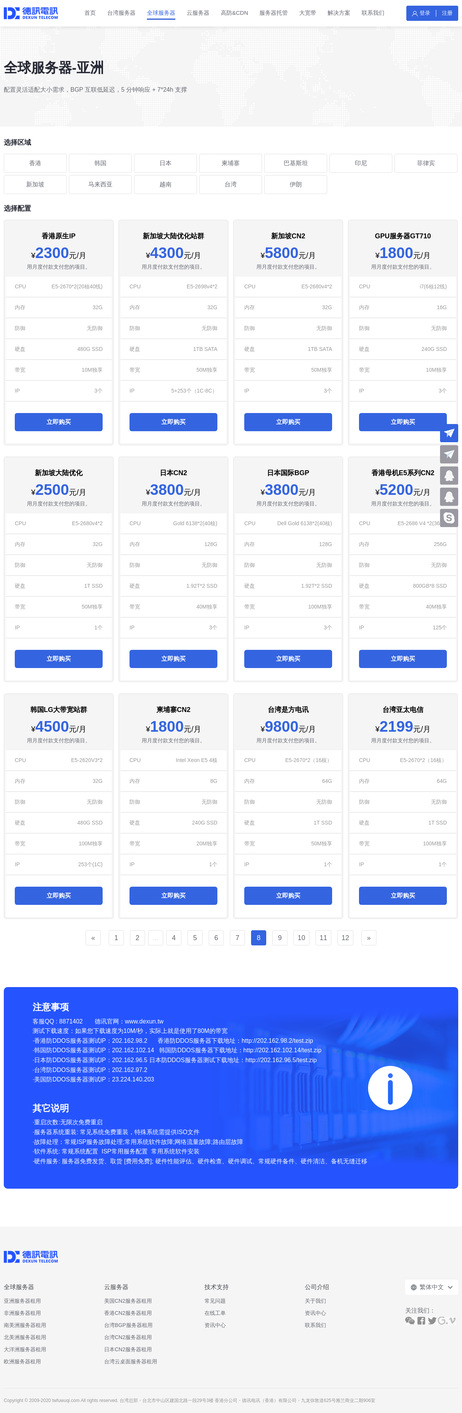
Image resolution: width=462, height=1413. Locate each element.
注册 (447, 13)
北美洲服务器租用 (25, 1337)
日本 (165, 163)
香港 (35, 163)
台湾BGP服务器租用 (128, 1325)
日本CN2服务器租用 (128, 1349)
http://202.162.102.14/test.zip (282, 1050)
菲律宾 (426, 163)
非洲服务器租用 (22, 1313)
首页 (90, 12)
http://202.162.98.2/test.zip (277, 1040)
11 (323, 938)
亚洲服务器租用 (22, 1301)
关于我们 (315, 1301)
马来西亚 (100, 184)
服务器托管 (273, 12)
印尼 (361, 163)
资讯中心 (215, 1325)
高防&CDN (234, 12)
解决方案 (339, 12)
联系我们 (373, 12)
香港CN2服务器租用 (128, 1313)
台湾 (231, 184)
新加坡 (35, 184)
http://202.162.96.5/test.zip (281, 1060)
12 (345, 938)
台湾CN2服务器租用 (128, 1337)
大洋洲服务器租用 (25, 1349)
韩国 (100, 163)
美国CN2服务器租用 (128, 1301)
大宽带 (307, 12)
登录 (425, 13)
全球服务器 (161, 12)
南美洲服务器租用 (25, 1325)
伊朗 (296, 184)
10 (301, 938)
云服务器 (198, 12)
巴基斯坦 (296, 163)
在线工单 (215, 1313)
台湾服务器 (121, 12)
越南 (165, 184)
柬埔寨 (231, 163)
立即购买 (59, 422)
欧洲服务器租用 (22, 1361)
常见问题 (215, 1301)
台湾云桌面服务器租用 (130, 1361)
